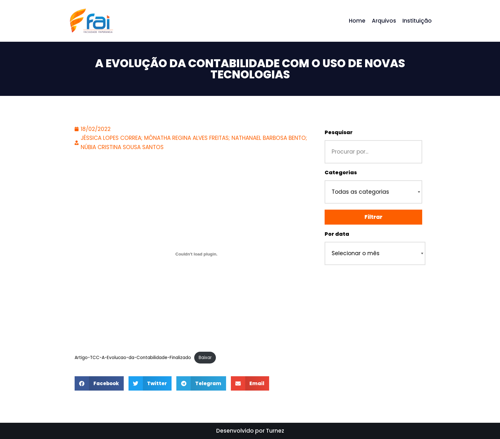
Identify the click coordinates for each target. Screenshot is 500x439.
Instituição (417, 21)
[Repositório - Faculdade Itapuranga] (91, 21)
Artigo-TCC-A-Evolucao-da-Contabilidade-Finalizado (133, 358)
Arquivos (384, 21)
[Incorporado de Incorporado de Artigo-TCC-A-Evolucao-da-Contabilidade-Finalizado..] (196, 253)
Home (357, 21)
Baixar (205, 358)
